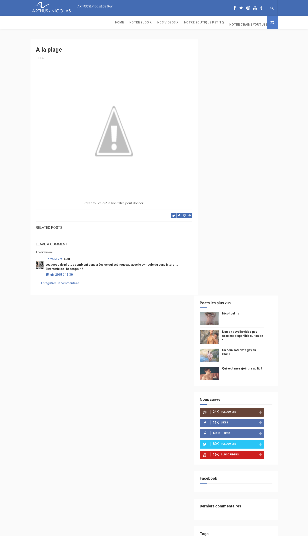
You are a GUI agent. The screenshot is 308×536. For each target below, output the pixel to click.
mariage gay (235, 347)
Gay (252, 302)
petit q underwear (220, 310)
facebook (250, 369)
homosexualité (218, 399)
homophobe (216, 414)
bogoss (236, 354)
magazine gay (217, 332)
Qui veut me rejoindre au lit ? (249, 110)
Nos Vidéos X (86, 22)
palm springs (257, 347)
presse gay (240, 399)
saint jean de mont (241, 414)
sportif (252, 340)
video (211, 317)
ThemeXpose (146, 530)
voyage (261, 377)
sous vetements (234, 302)
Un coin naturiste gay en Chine (242, 506)
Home (37, 22)
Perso (212, 287)
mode (258, 287)
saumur (259, 317)
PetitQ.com (254, 407)
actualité (214, 340)
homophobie (234, 340)
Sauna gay (214, 422)
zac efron (214, 362)
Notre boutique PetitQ (122, 22)
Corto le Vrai (54, 257)
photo (245, 287)
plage (238, 407)
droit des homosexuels (223, 369)
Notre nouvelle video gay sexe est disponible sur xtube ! (249, 78)
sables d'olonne (218, 407)
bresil (212, 384)
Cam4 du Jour (217, 354)
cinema (238, 392)
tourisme (237, 332)
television (231, 325)
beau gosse (228, 287)
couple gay (215, 347)
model (225, 317)
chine (255, 310)
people (242, 310)
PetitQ (212, 295)
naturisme (245, 384)
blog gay (232, 362)
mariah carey (216, 377)
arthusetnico (245, 295)
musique (213, 302)
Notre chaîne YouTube (166, 22)
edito (246, 325)
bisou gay (227, 384)
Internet (214, 325)
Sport (252, 332)
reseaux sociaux (241, 377)
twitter (251, 354)
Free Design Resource (171, 530)
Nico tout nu (237, 55)
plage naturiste (218, 392)
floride (226, 295)
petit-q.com (241, 317)
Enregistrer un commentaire (60, 281)
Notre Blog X (59, 22)
